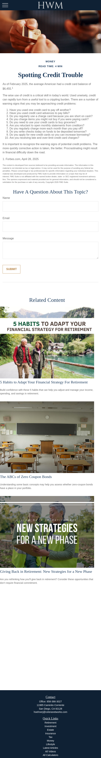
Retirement (50, 722)
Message (8, 238)
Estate (50, 729)
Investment (50, 726)
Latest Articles (50, 747)
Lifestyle (50, 744)
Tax (50, 737)
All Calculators (50, 755)
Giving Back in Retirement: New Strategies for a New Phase (46, 571)
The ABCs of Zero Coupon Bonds (26, 477)
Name (6, 197)
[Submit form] (11, 269)
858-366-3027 (54, 701)
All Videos (50, 751)
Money (50, 740)
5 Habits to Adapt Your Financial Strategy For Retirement (44, 382)
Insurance (50, 733)
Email (6, 218)
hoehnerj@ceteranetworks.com (50, 712)
